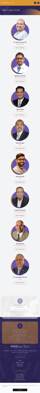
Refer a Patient (20, 376)
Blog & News (20, 364)
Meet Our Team (20, 362)
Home (20, 360)
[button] (2, 3)
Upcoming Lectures (20, 379)
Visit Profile (20, 48)
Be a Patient (20, 374)
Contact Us (20, 342)
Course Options (20, 377)
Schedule (20, 317)
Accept (20, 390)
